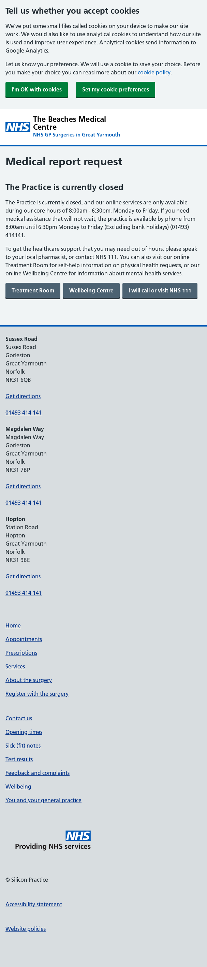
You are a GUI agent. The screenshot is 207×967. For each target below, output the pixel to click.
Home (13, 625)
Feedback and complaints (37, 772)
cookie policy (154, 72)
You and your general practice (43, 800)
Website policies (25, 928)
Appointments (23, 639)
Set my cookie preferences (115, 89)
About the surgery (28, 680)
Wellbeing (18, 786)
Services (15, 666)
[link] (32, 290)
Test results (19, 759)
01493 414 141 (23, 412)
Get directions (23, 396)
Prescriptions (21, 652)
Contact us (18, 718)
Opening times (23, 731)
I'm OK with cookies (37, 89)
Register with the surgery (37, 693)
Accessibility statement (33, 904)
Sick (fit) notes (23, 745)
